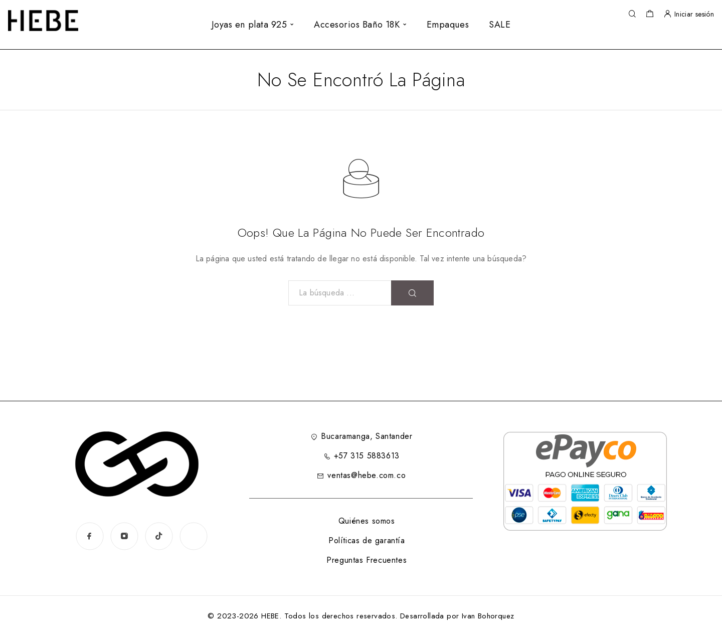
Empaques (448, 24)
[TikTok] (158, 536)
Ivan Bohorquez (488, 615)
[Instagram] (124, 536)
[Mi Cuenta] (667, 14)
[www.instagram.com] (193, 536)
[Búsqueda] (632, 14)
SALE (499, 24)
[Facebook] (89, 536)
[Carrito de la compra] (649, 15)
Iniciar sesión (694, 14)
